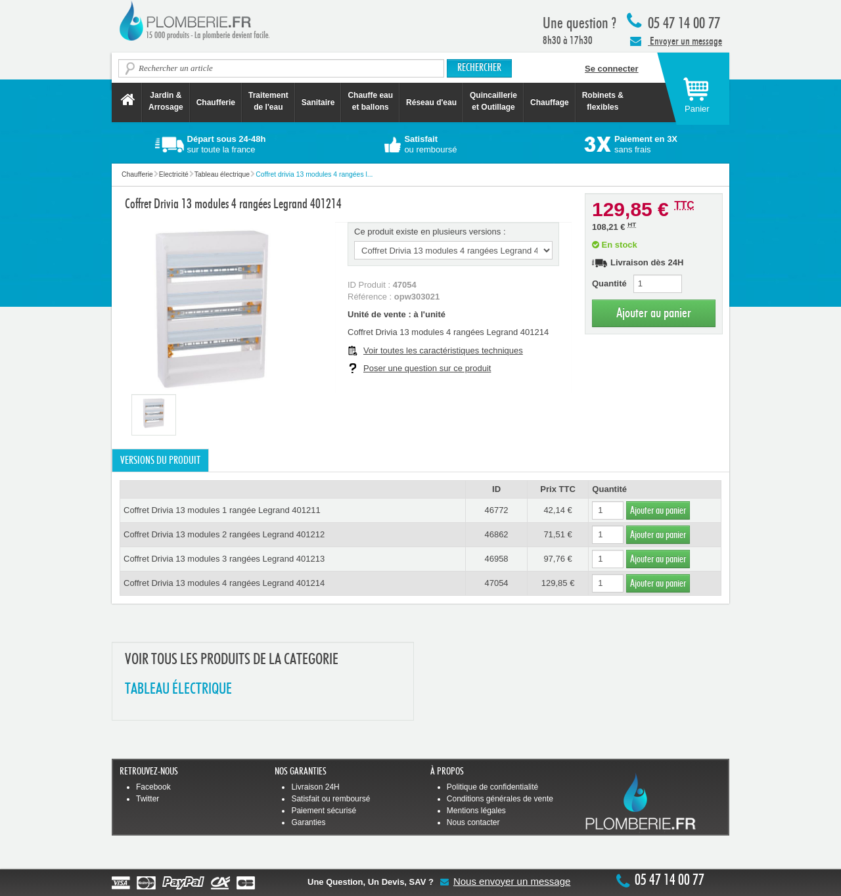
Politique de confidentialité (492, 787)
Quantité (609, 283)
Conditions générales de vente (500, 798)
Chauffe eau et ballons (370, 101)
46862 (496, 534)
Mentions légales (476, 810)
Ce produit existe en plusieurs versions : (430, 231)
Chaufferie (215, 102)
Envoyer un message (676, 41)
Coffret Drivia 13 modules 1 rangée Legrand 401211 (222, 510)
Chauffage (549, 102)
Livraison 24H (315, 787)
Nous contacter (473, 822)
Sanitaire (318, 102)
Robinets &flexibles (603, 101)
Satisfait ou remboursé (330, 798)
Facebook (153, 787)
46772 (496, 510)
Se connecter (612, 69)
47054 (496, 583)
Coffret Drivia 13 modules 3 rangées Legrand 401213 (224, 559)
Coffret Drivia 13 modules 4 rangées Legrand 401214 (224, 583)
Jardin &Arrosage (165, 101)
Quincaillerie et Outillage (493, 101)
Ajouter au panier (653, 313)
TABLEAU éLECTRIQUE (178, 689)
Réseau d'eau (431, 102)
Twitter (147, 798)
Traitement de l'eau (268, 101)
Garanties (308, 822)
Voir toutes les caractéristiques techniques (443, 350)
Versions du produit (160, 460)
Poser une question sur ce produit (427, 368)
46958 (496, 559)
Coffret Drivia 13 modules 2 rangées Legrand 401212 (224, 534)
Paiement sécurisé (323, 810)
